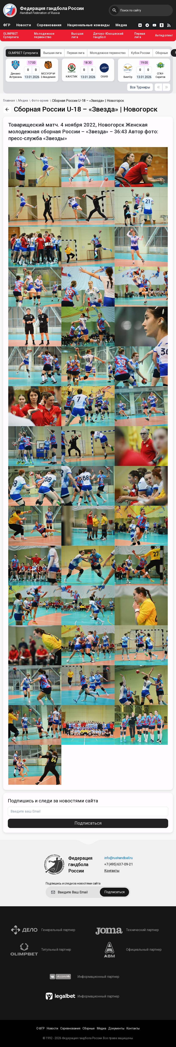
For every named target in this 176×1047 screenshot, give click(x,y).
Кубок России (140, 53)
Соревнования (49, 25)
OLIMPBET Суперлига (11, 35)
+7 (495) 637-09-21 (118, 864)
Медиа (121, 25)
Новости (23, 25)
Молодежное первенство (44, 35)
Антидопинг (164, 35)
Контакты (112, 870)
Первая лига (139, 35)
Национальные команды (88, 25)
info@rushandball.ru (118, 858)
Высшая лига (77, 35)
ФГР (6, 25)
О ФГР (40, 1028)
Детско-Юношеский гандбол (108, 35)
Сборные (161, 53)
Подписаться (88, 823)
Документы (116, 1028)
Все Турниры (140, 87)
